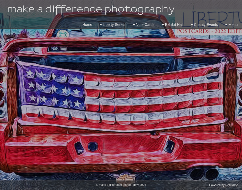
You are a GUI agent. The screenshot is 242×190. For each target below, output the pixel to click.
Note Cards (143, 24)
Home (87, 24)
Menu (231, 24)
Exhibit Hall (172, 24)
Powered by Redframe (223, 185)
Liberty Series (111, 24)
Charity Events (204, 24)
